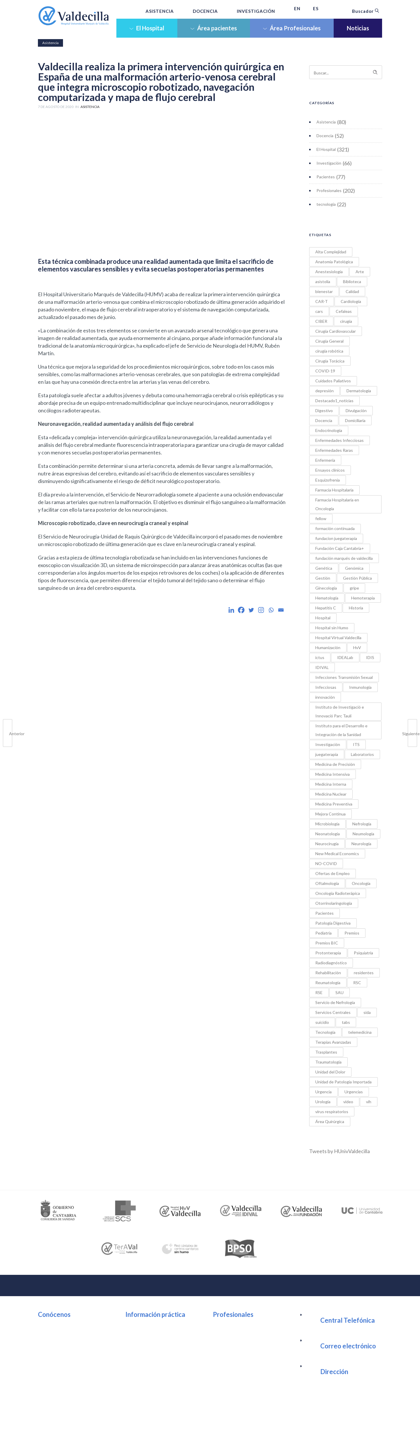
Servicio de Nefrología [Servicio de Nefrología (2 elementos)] (335, 1002)
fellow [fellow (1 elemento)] (320, 518)
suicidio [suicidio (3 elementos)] (322, 1022)
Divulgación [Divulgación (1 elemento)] (356, 410)
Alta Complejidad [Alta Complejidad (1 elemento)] (330, 251)
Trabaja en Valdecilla (241, 1347)
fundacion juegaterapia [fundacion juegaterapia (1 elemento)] (336, 538)
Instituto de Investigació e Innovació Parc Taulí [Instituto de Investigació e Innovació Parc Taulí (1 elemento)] (339, 711)
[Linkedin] (231, 610)
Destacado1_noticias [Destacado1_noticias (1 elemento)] (334, 400)
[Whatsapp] (271, 610)
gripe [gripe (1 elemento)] (354, 587)
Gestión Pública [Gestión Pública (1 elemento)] (357, 578)
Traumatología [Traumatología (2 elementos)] (328, 1061)
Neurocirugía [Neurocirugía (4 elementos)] (327, 843)
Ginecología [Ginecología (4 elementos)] (326, 587)
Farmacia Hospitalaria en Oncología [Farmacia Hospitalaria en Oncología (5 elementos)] (337, 504)
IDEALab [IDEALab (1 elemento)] (345, 657)
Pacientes (325, 176)
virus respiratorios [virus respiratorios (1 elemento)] (331, 1111)
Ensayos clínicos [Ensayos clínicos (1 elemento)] (330, 470)
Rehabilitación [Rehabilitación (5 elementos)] (328, 972)
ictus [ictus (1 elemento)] (319, 657)
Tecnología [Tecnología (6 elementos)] (325, 1032)
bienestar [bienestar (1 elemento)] (324, 291)
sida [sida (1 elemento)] (367, 1012)
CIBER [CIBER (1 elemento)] (321, 321)
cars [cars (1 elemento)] (319, 311)
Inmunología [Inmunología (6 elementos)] (360, 687)
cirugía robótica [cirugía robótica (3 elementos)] (329, 350)
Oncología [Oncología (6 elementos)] (361, 883)
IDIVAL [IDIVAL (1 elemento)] (322, 667)
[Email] (280, 610)
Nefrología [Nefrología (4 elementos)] (361, 823)
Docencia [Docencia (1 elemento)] (323, 420)
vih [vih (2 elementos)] (368, 1101)
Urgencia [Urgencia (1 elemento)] (323, 1091)
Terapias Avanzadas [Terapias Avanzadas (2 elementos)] (333, 1042)
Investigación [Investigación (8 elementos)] (327, 744)
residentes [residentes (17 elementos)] (364, 972)
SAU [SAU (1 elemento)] (339, 992)
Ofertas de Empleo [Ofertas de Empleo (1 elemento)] (332, 873)
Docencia (324, 135)
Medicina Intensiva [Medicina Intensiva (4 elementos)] (332, 774)
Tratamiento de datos (292, 1437)
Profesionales (329, 190)
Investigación (328, 163)
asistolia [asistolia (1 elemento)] (322, 281)
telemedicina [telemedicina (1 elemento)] (360, 1032)
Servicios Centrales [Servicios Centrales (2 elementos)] (333, 1012)
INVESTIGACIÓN (256, 11)
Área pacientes (213, 28)
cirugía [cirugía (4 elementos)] (346, 321)
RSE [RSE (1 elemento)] (319, 992)
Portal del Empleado (240, 1337)
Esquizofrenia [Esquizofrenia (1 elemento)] (327, 479)
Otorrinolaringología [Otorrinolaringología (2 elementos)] (333, 903)
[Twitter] (251, 610)
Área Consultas (147, 1368)
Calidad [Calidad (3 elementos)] (352, 291)
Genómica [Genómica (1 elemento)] (354, 568)
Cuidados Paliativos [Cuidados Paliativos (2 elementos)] (333, 380)
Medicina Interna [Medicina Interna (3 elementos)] (330, 784)
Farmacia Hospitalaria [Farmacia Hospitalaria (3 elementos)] (334, 489)
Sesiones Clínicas (237, 1358)
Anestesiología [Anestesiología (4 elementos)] (329, 271)
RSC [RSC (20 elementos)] (357, 982)
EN (297, 8)
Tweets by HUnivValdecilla (339, 1151)
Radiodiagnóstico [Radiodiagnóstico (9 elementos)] (331, 962)
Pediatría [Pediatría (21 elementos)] (323, 932)
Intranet (227, 1326)
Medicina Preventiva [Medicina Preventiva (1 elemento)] (333, 803)
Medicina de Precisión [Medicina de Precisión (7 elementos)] (335, 764)
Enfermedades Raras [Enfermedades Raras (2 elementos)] (334, 450)
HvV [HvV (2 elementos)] (357, 647)
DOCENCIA (205, 11)
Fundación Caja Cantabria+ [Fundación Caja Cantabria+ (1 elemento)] (339, 548)
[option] (58, 1210)
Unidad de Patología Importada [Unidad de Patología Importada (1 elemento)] (343, 1081)
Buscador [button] (365, 11)
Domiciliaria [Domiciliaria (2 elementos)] (355, 420)
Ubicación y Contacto (154, 1326)
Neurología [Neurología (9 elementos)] (361, 843)
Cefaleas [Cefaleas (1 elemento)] (344, 311)
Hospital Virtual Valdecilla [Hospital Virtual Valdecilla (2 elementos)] (338, 637)
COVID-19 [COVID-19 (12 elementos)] (325, 370)
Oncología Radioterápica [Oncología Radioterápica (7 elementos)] (337, 893)
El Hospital (147, 28)
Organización (58, 1326)
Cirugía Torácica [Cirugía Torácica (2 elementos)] (329, 360)
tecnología (326, 204)
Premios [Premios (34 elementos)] (351, 932)
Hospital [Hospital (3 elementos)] (322, 617)
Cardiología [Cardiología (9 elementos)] (351, 301)
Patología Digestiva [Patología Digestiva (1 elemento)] (333, 923)
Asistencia (326, 121)
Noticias (358, 28)
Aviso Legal (163, 1437)
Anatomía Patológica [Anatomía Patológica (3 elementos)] (334, 261)
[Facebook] (241, 610)
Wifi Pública (144, 1347)
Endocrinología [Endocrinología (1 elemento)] (328, 430)
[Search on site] (345, 72)
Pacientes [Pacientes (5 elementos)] (324, 913)
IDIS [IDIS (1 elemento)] (370, 657)
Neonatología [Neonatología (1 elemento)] (327, 833)
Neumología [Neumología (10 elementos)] (363, 833)
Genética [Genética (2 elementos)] (323, 568)
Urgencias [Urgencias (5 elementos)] (353, 1091)
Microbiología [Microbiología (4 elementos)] (327, 823)
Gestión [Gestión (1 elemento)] (322, 578)
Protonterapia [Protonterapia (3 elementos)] (328, 952)
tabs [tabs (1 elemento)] (346, 1022)
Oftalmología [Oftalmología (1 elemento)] (327, 883)
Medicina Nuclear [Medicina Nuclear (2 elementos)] (330, 794)
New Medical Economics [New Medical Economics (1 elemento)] (337, 853)
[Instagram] (261, 610)
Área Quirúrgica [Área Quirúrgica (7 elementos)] (329, 1121)
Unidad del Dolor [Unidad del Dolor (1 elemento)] (330, 1071)
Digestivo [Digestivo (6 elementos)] (324, 410)
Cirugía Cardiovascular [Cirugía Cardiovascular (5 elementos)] (335, 331)
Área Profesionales (292, 28)
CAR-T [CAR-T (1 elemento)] (321, 301)
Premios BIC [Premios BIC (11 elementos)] (326, 942)
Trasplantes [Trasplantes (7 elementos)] (326, 1052)
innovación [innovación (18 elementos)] (325, 697)
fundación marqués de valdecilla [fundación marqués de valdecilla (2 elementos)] (344, 558)
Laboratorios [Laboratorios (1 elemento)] (362, 754)
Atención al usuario (152, 1337)
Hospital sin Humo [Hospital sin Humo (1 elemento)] (331, 627)
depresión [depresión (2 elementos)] (324, 390)
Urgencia (140, 1358)
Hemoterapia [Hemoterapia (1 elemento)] (363, 597)
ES (315, 8)
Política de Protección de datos (242, 1437)
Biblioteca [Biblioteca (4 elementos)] (352, 281)
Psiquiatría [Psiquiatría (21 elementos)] (363, 952)
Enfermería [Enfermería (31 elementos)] (325, 460)
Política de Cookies (195, 1437)
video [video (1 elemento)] (348, 1101)
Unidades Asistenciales (69, 1337)
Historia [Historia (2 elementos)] (356, 607)
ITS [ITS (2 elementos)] (356, 744)
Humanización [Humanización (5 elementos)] (327, 647)
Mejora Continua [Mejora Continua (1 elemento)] (330, 813)
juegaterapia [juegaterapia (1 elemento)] (326, 754)
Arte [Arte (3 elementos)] (360, 271)
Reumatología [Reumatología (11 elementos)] (327, 982)
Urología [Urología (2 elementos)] (322, 1101)
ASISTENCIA (160, 11)
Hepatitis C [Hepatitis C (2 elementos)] (325, 607)
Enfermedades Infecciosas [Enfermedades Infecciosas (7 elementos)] (339, 440)
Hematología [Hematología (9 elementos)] (326, 597)
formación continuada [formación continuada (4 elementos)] (335, 528)
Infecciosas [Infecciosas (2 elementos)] (325, 687)
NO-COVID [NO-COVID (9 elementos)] (326, 863)
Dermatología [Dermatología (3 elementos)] (358, 390)
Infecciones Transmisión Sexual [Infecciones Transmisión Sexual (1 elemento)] (344, 677)
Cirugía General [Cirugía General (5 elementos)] (329, 341)
